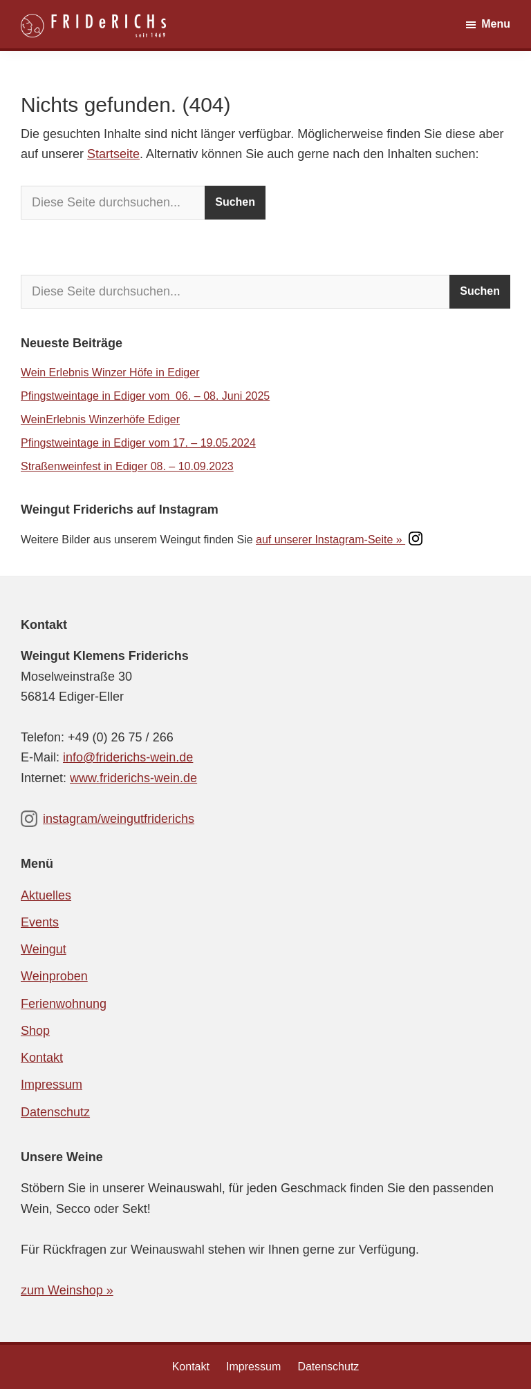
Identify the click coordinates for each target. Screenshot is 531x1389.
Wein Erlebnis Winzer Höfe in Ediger (110, 372)
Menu (495, 24)
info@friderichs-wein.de (128, 757)
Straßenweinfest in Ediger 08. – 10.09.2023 (127, 466)
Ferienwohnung (63, 1004)
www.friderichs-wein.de (133, 778)
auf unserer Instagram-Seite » (339, 539)
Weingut (43, 949)
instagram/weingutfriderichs (107, 818)
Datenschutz (55, 1112)
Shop (35, 1031)
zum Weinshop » (67, 1290)
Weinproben (54, 976)
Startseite (113, 154)
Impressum (51, 1084)
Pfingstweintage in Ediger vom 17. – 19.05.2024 (138, 443)
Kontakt (42, 1058)
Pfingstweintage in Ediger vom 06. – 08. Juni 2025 (145, 396)
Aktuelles (46, 895)
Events (40, 922)
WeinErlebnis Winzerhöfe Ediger (100, 419)
